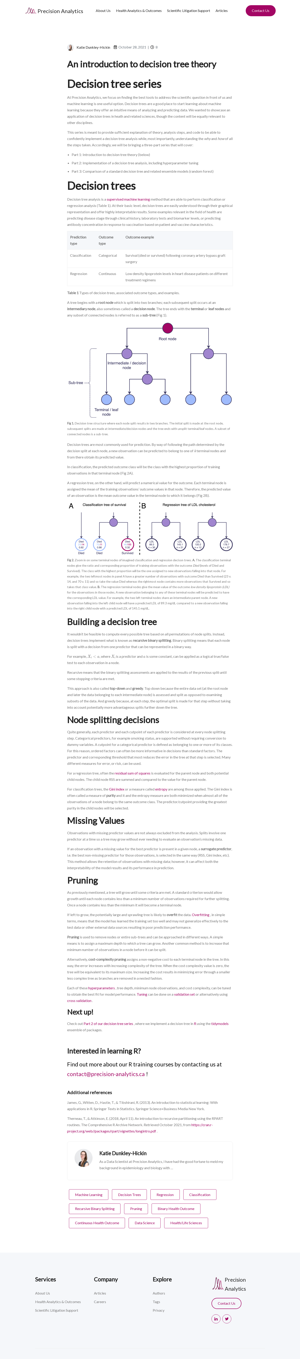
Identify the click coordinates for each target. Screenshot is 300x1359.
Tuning (142, 994)
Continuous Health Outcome (97, 1223)
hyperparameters (101, 988)
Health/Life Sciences (186, 1223)
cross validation (79, 1000)
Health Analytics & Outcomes (139, 10)
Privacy (158, 1310)
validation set (184, 994)
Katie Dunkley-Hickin (93, 47)
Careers (100, 1301)
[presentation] (93, 656)
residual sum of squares (132, 773)
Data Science (145, 1223)
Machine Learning (88, 1194)
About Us (103, 10)
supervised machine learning (128, 199)
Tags (156, 1301)
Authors (159, 1293)
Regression (165, 1194)
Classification (199, 1194)
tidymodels (220, 1023)
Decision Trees (129, 1194)
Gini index (116, 789)
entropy (161, 789)
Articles (222, 10)
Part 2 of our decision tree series (108, 1023)
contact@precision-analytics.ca (106, 1073)
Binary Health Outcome (176, 1208)
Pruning (136, 1208)
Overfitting (200, 914)
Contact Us (260, 10)
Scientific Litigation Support (188, 10)
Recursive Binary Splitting (95, 1208)
